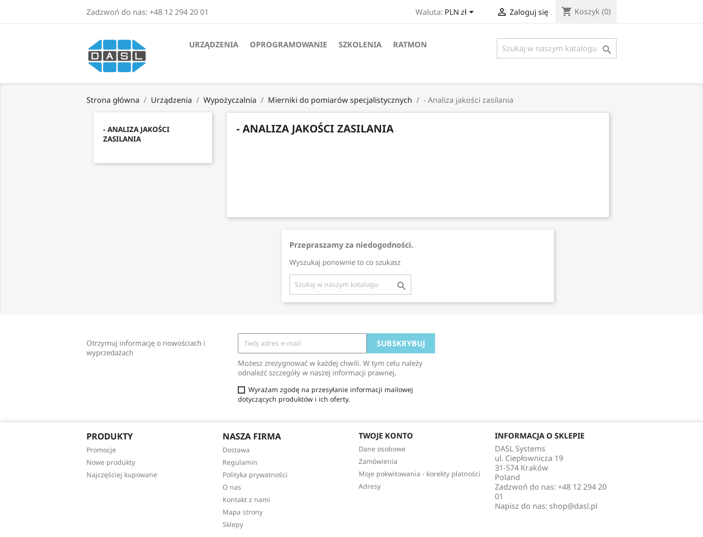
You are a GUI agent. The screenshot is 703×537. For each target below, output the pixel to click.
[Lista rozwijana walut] (461, 13)
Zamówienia (378, 461)
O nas (232, 487)
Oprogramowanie (288, 44)
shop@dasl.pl (573, 506)
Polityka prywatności (255, 474)
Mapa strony (243, 511)
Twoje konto (386, 435)
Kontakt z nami (246, 499)
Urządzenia (213, 44)
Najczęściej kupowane (121, 474)
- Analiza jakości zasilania (136, 133)
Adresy (370, 486)
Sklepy (233, 524)
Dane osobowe (382, 448)
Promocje (101, 449)
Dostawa (236, 449)
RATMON (410, 44)
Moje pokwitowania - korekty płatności (419, 473)
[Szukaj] (557, 48)
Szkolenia (360, 44)
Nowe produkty (110, 462)
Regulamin (240, 462)
